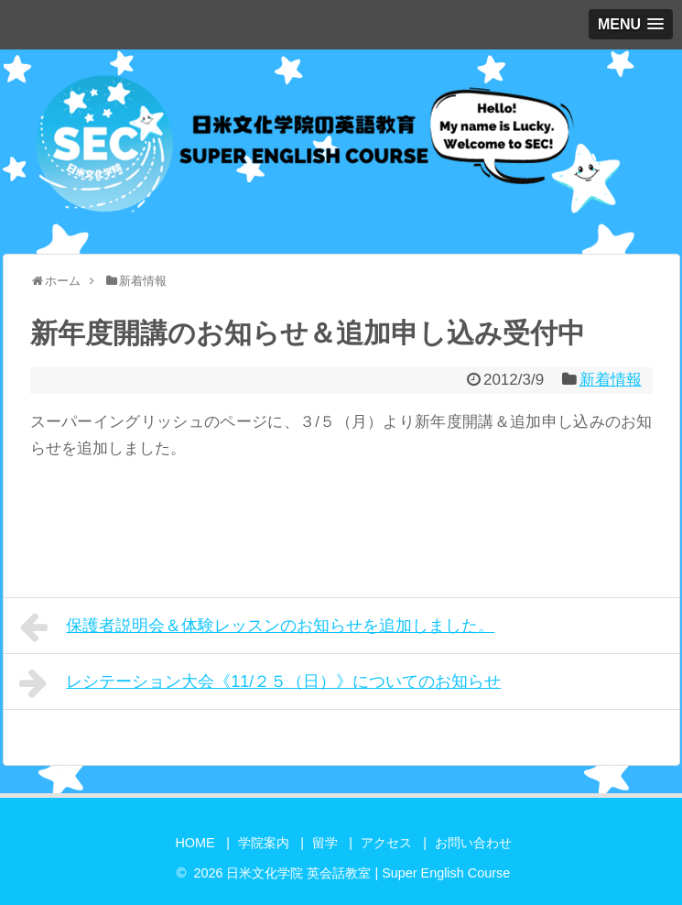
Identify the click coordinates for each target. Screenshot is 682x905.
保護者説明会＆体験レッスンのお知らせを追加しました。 (257, 627)
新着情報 (610, 379)
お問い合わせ (473, 842)
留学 (325, 842)
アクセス (386, 842)
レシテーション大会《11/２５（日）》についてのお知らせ (260, 683)
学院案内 (263, 842)
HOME (194, 842)
